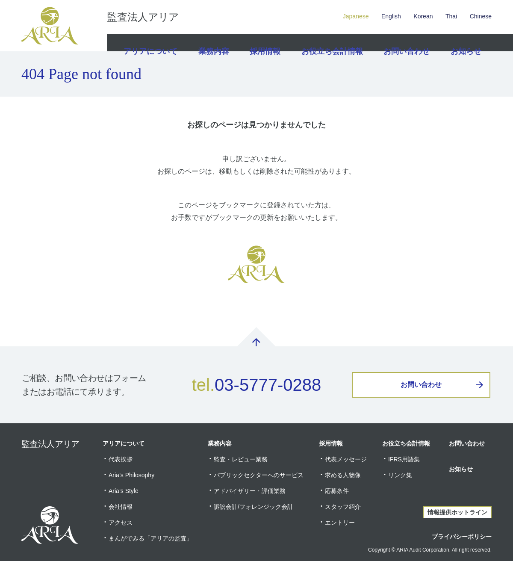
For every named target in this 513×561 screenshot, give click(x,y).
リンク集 (400, 475)
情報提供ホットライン (457, 512)
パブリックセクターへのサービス (259, 475)
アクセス (121, 522)
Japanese (356, 16)
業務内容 (212, 42)
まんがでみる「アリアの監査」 (150, 538)
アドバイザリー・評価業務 (250, 490)
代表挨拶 (121, 459)
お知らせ (465, 42)
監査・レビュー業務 (241, 459)
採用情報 (266, 42)
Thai (451, 16)
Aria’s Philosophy (131, 475)
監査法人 (143, 17)
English (391, 16)
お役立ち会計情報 (333, 42)
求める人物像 (343, 475)
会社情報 (121, 506)
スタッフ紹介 (343, 506)
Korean (423, 16)
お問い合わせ (404, 42)
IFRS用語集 (404, 459)
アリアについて (149, 42)
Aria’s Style (124, 490)
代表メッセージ (346, 459)
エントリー (340, 522)
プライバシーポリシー (462, 536)
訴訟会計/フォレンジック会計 (253, 506)
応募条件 (337, 490)
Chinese (481, 16)
